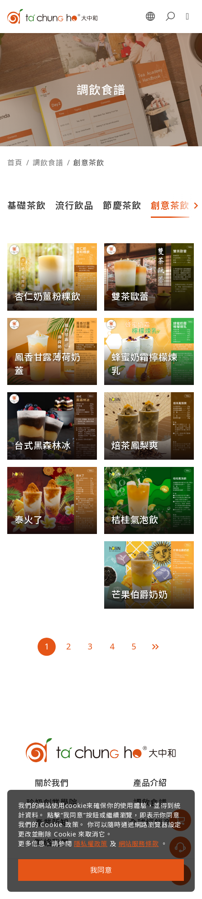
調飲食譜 (48, 163)
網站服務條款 (139, 843)
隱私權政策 (90, 843)
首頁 (15, 163)
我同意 (101, 870)
